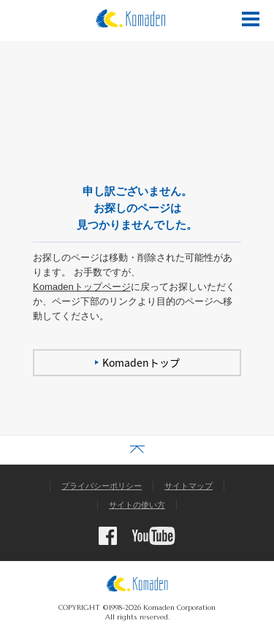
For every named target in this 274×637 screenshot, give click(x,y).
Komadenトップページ (82, 286)
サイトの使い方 (137, 504)
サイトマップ (188, 485)
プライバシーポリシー (101, 485)
